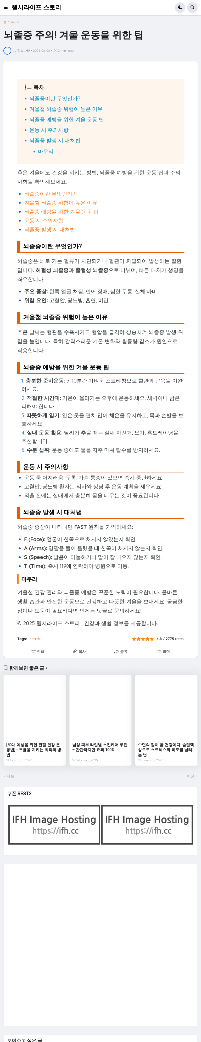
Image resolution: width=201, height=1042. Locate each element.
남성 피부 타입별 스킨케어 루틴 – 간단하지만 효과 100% (99, 747)
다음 (10, 776)
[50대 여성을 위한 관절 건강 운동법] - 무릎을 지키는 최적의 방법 (33, 749)
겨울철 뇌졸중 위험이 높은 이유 (66, 109)
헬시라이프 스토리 (36, 7)
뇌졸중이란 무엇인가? (54, 98)
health (15, 22)
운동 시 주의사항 (49, 130)
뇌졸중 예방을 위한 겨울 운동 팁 (66, 119)
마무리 (46, 151)
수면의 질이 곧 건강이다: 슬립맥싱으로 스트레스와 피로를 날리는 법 (166, 749)
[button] (7, 7)
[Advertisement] (46, 942)
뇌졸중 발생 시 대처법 (54, 140)
